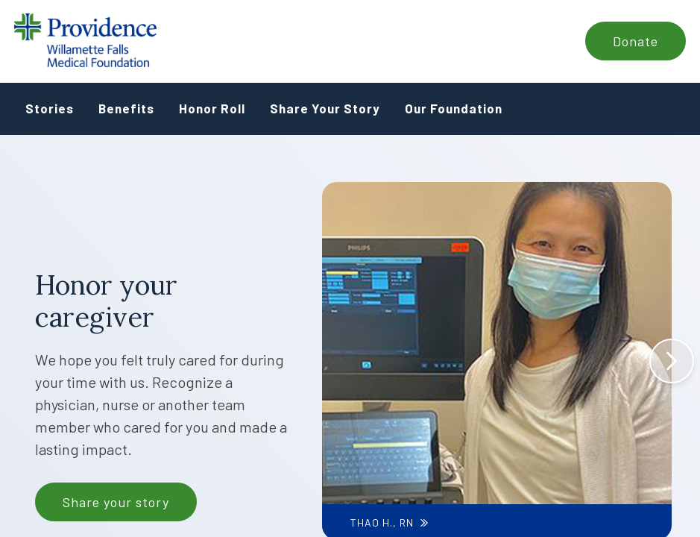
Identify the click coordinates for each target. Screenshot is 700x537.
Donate (635, 41)
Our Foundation (453, 108)
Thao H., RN (381, 523)
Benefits (126, 108)
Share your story (116, 502)
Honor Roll (212, 108)
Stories (49, 108)
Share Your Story (325, 108)
